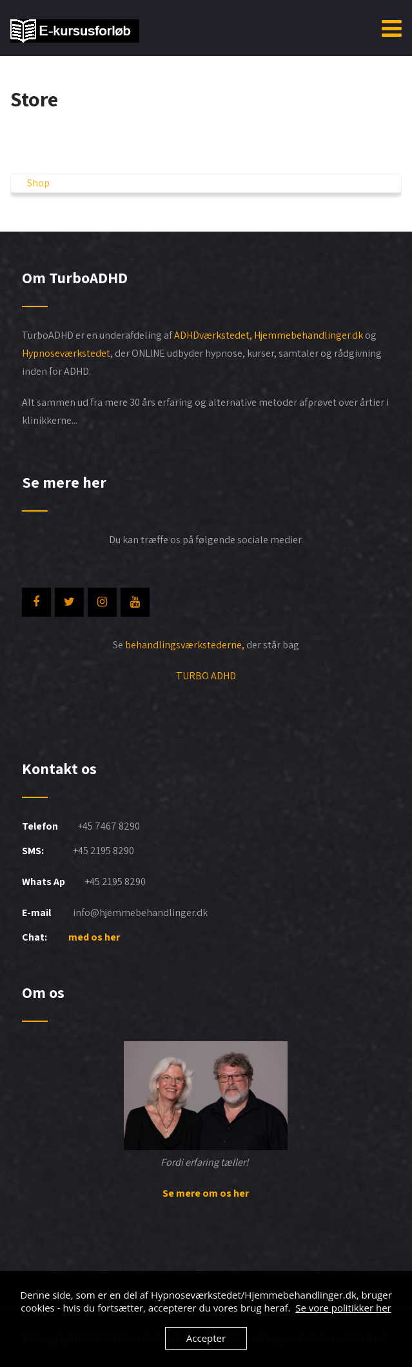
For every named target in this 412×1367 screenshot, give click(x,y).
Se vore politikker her (343, 1307)
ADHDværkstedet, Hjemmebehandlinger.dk (269, 335)
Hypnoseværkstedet (66, 353)
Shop (38, 183)
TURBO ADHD (206, 676)
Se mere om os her (205, 1193)
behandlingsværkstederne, (184, 645)
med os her (95, 937)
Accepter (206, 1338)
